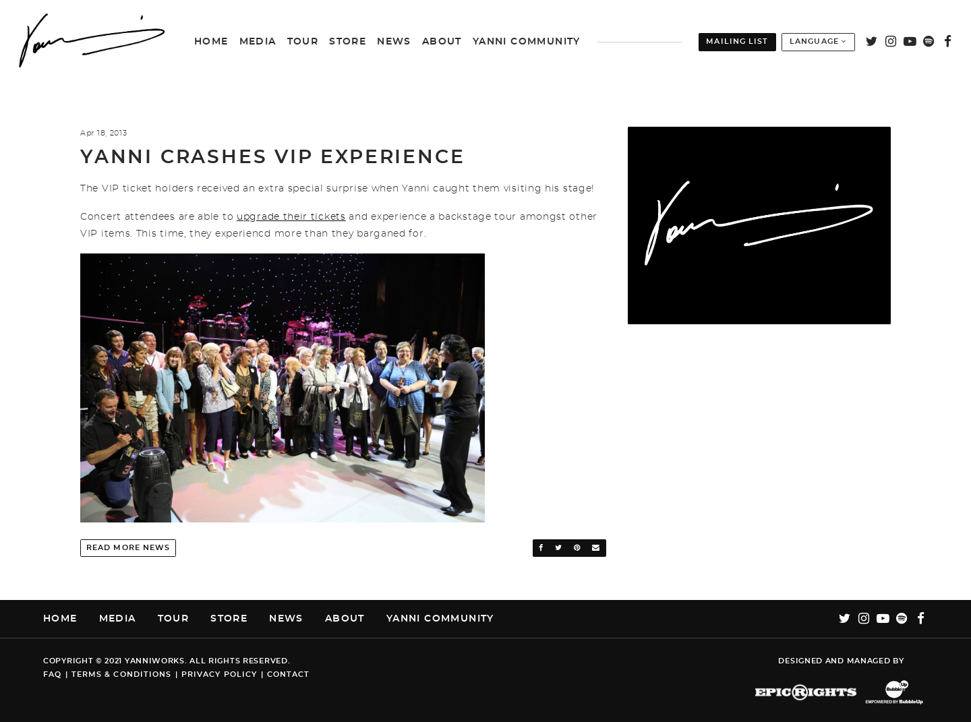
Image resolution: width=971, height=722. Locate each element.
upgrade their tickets (291, 217)
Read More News (128, 547)
